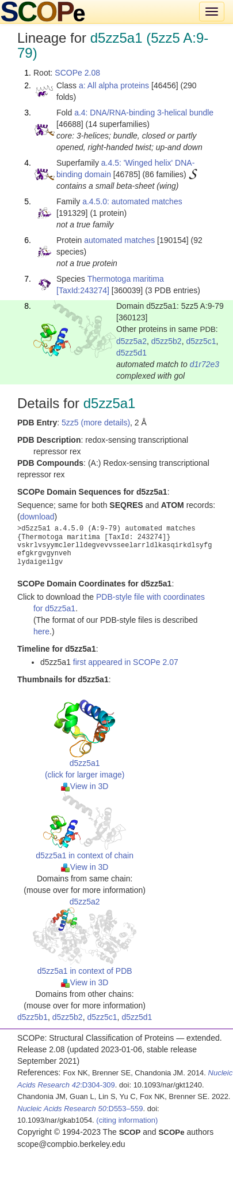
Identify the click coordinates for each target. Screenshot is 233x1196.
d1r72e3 (204, 364)
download (37, 516)
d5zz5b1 (32, 1017)
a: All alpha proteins (114, 85)
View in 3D (85, 786)
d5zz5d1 (131, 352)
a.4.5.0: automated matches (132, 201)
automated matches (119, 240)
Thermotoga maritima (125, 278)
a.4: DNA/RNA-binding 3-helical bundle (143, 112)
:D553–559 (80, 1108)
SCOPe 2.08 (77, 72)
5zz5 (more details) (96, 422)
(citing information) (127, 1120)
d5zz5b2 (166, 341)
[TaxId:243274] (82, 290)
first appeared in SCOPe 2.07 (125, 662)
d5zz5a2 (131, 341)
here (41, 631)
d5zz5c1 (201, 341)
